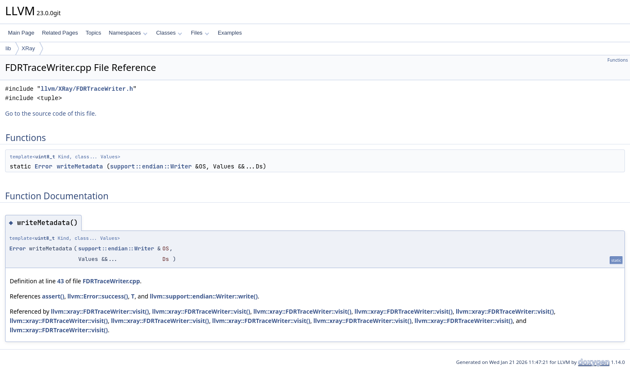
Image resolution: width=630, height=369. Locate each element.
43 (60, 281)
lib (8, 48)
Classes (169, 33)
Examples (230, 33)
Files (200, 33)
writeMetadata (80, 166)
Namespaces (128, 33)
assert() (53, 296)
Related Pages (60, 33)
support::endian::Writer (151, 166)
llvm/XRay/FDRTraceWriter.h (87, 89)
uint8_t (45, 157)
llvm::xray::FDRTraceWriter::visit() (100, 311)
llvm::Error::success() (97, 296)
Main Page (21, 33)
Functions (617, 60)
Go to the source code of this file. (50, 113)
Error (43, 166)
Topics (93, 33)
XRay (28, 48)
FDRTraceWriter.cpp (111, 281)
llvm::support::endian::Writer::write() (203, 296)
